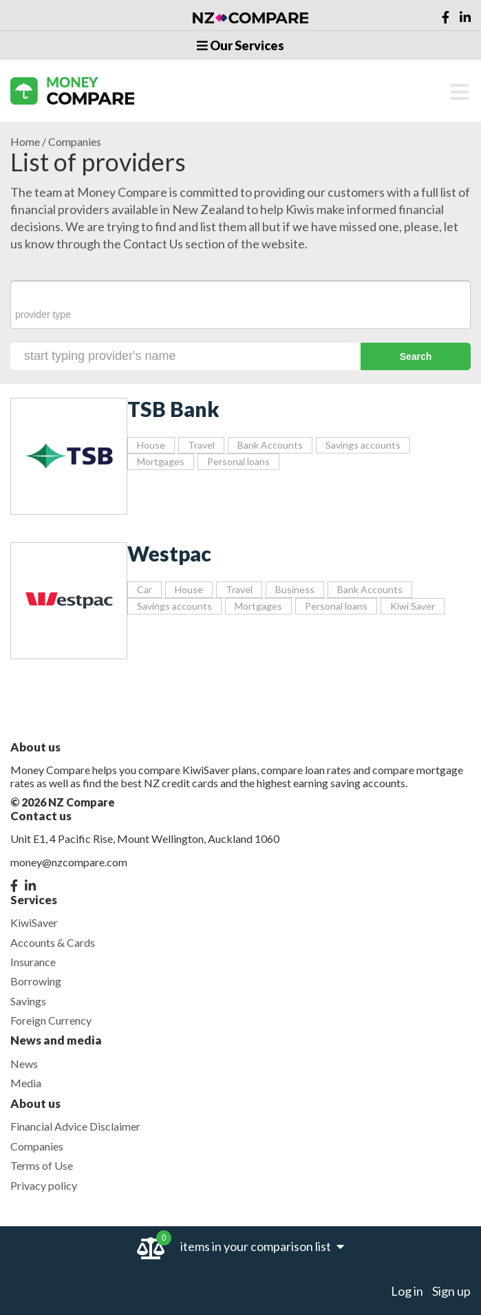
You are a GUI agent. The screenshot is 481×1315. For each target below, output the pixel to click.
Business (294, 589)
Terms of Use (41, 1165)
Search (416, 356)
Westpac (169, 553)
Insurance (33, 961)
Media (25, 1082)
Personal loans (238, 461)
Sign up (451, 1290)
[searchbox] (240, 314)
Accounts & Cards (52, 942)
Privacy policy (43, 1185)
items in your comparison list (262, 1246)
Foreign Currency (51, 1020)
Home (25, 142)
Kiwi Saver (412, 606)
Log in (407, 1290)
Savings (28, 1000)
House (151, 445)
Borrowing (35, 980)
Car (144, 589)
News (24, 1063)
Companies (36, 1146)
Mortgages (160, 461)
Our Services (240, 45)
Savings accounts (362, 445)
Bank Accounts (270, 445)
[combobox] (240, 304)
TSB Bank (173, 409)
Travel (201, 445)
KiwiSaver (34, 922)
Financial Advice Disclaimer (75, 1126)
